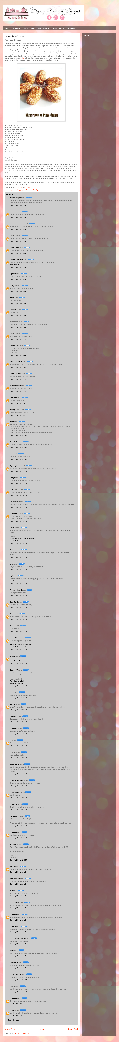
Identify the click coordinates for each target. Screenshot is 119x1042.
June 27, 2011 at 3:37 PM (18, 607)
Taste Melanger (15, 198)
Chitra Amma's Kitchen (18, 938)
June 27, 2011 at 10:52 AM (18, 367)
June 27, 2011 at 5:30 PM (18, 710)
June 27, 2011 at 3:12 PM (18, 569)
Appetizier (13, 190)
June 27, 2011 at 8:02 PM (18, 810)
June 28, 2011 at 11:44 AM (18, 980)
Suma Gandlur (15, 792)
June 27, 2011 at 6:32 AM (18, 205)
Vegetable (39, 190)
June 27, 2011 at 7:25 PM (18, 746)
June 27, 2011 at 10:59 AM (18, 391)
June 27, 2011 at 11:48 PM (18, 860)
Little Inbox (14, 962)
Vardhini (13, 528)
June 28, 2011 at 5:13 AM (18, 932)
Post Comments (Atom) (21, 1033)
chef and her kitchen (17, 224)
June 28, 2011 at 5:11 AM (18, 920)
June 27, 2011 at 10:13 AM (18, 339)
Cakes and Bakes (43, 28)
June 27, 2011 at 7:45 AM (18, 267)
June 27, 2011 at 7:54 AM (18, 279)
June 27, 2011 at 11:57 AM (18, 415)
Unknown (13, 212)
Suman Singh (14, 514)
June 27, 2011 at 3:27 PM (18, 583)
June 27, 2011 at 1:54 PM (18, 495)
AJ (11, 740)
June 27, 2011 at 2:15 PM (18, 507)
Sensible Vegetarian (17, 780)
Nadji (12, 421)
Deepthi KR (14, 670)
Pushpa (12, 626)
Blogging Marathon (23, 190)
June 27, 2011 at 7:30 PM (18, 758)
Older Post (73, 1029)
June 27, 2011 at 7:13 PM (18, 734)
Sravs (12, 692)
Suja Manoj (14, 602)
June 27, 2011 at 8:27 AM (18, 303)
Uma (11, 454)
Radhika (13, 550)
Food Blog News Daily (17, 681)
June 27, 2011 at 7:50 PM (18, 774)
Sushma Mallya (15, 385)
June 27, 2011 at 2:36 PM (18, 521)
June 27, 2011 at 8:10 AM (18, 291)
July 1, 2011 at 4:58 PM (17, 1004)
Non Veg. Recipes (29, 28)
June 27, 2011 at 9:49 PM (18, 838)
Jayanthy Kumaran (16, 260)
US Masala (13, 581)
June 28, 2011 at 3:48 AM (18, 896)
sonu (12, 950)
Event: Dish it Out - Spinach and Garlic (22, 538)
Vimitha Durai (14, 248)
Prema (12, 614)
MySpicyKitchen (15, 466)
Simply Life (14, 728)
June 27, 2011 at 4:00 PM (18, 619)
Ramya (12, 478)
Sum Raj (13, 752)
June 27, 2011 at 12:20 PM (18, 435)
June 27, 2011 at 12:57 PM (18, 459)
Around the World (58, 28)
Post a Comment (13, 1020)
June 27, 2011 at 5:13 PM (18, 698)
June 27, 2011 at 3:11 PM (18, 557)
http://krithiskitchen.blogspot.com (20, 645)
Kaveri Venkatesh (16, 362)
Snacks (32, 190)
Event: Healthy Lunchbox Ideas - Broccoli (23, 541)
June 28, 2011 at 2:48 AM (18, 884)
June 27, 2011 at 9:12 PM (18, 826)
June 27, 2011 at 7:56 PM (18, 786)
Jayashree (13, 310)
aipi (11, 576)
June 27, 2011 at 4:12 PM (18, 631)
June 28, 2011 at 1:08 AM (18, 872)
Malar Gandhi (14, 816)
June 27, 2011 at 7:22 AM (18, 241)
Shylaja (12, 656)
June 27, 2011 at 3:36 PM (18, 595)
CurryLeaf (13, 286)
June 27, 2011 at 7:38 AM (18, 253)
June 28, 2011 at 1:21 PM (18, 992)
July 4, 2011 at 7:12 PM (17, 1016)
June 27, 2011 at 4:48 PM (18, 663)
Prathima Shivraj (16, 590)
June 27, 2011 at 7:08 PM (18, 722)
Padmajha (13, 398)
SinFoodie (13, 804)
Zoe (11, 890)
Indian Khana (14, 490)
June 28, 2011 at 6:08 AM (18, 944)
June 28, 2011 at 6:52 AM (18, 968)
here (23, 58)
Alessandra (14, 844)
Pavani (12, 986)
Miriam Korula (15, 878)
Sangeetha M (14, 764)
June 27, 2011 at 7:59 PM (18, 798)
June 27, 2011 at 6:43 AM (18, 217)
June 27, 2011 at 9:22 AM (18, 315)
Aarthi (12, 298)
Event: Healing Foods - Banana (20, 647)
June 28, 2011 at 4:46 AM (18, 908)
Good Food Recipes (16, 683)
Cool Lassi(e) (14, 902)
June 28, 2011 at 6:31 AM (18, 956)
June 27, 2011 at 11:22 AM (18, 403)
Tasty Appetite (14, 264)
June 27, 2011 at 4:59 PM (18, 686)
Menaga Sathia (15, 410)
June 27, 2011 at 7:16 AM (18, 229)
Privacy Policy (71, 28)
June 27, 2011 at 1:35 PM (18, 483)
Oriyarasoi (13, 716)
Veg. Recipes (16, 28)
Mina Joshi (14, 442)
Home (6, 28)
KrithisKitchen (15, 638)
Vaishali (13, 704)
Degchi (12, 1010)
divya (12, 564)
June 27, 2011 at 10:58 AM (18, 379)
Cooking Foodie (15, 974)
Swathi (12, 866)
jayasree (13, 274)
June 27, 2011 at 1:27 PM (18, 471)
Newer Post (10, 1029)
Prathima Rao (14, 345)
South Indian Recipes (17, 661)
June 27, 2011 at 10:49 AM (18, 355)
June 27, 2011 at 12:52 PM (18, 447)
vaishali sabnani (15, 374)
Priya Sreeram (15, 502)
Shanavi (13, 926)
